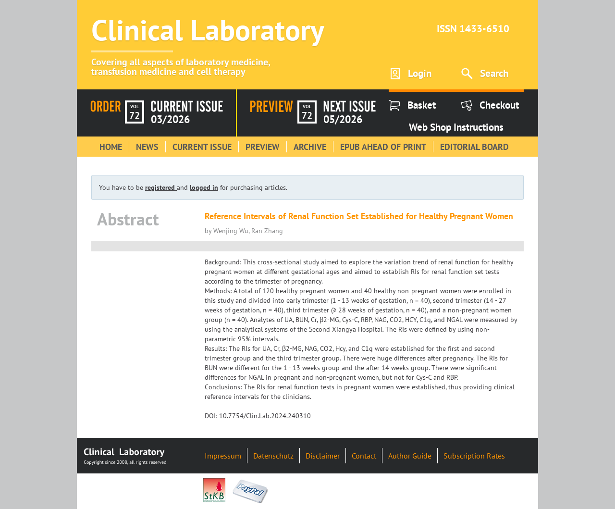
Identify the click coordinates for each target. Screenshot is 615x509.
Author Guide (409, 455)
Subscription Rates (474, 455)
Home (110, 146)
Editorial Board (474, 146)
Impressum (223, 455)
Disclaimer (323, 455)
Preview (263, 146)
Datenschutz (273, 455)
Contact (364, 455)
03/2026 (170, 119)
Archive (310, 146)
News (147, 146)
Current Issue (202, 146)
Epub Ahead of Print (383, 146)
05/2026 (342, 119)
